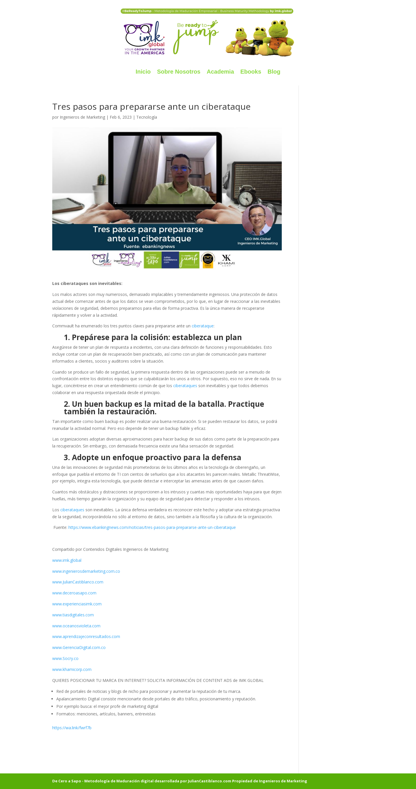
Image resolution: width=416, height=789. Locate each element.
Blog (274, 71)
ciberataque (203, 326)
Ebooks (250, 71)
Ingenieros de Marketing (82, 117)
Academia (220, 71)
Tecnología (146, 117)
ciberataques (184, 385)
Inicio (143, 71)
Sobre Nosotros (178, 71)
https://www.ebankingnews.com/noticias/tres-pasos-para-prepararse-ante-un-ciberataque (152, 527)
